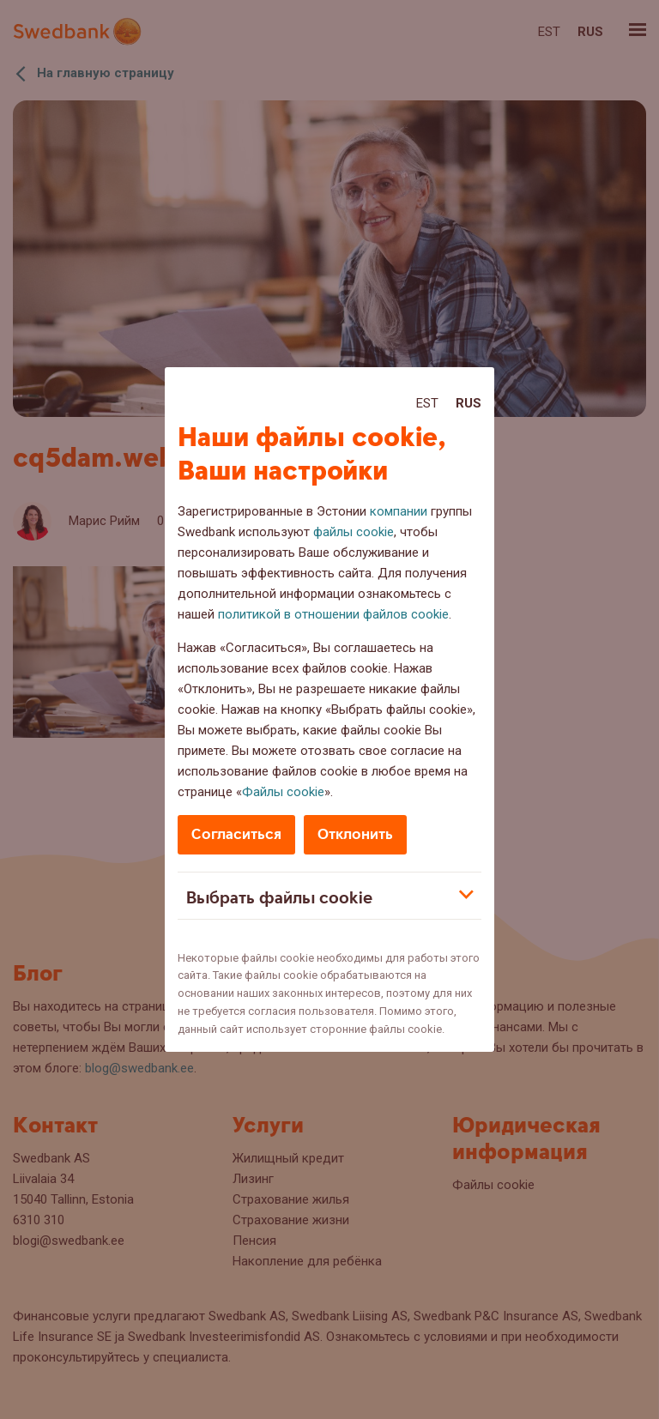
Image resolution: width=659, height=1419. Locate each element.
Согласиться (236, 834)
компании (398, 511)
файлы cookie (353, 532)
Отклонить (355, 834)
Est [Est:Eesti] (427, 403)
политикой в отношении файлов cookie (333, 614)
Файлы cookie (283, 792)
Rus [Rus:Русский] (468, 403)
